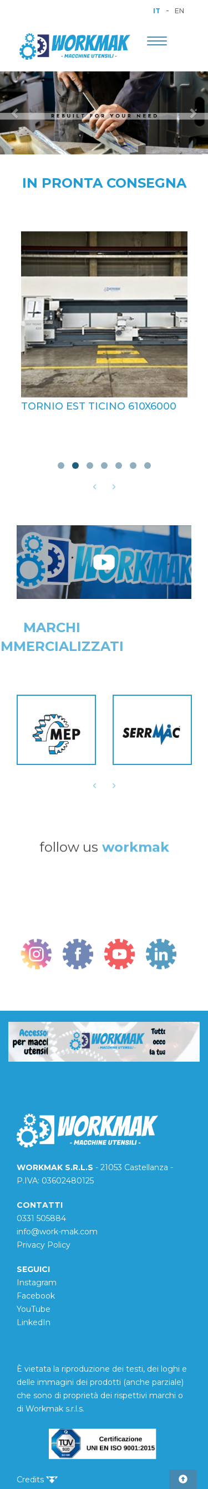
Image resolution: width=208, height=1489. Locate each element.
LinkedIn (33, 1322)
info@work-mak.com (57, 1232)
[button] (15, 112)
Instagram (37, 1283)
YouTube (33, 1309)
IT (156, 11)
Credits (37, 1480)
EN (179, 11)
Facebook (36, 1296)
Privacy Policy (43, 1245)
